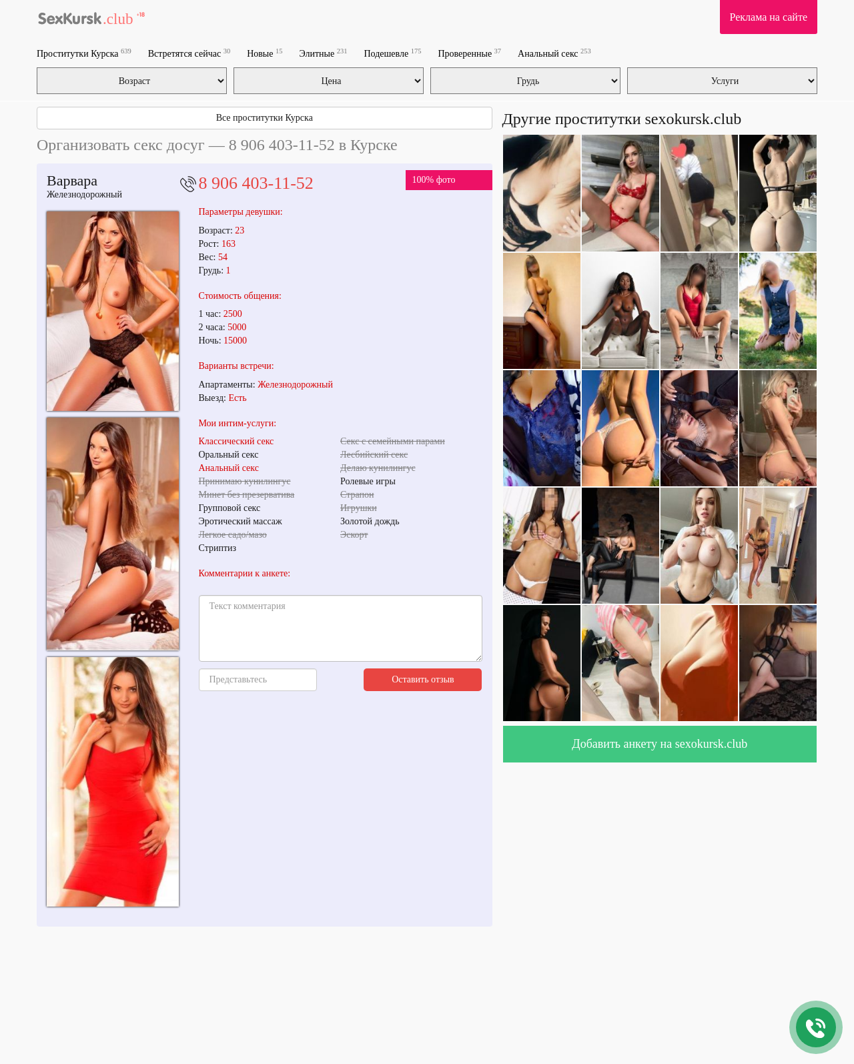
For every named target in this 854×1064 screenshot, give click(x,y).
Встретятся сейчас (189, 53)
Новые (264, 53)
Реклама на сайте (768, 17)
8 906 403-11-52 (256, 183)
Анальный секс (554, 53)
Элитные (323, 53)
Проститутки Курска (84, 53)
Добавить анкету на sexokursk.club (659, 743)
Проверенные (469, 53)
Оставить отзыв (423, 679)
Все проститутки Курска (264, 118)
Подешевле (393, 53)
